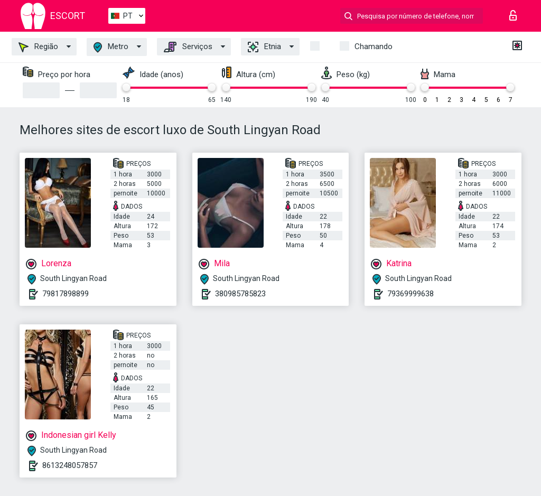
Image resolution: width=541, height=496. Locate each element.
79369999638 (410, 293)
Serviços (188, 47)
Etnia (264, 47)
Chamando (374, 46)
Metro (111, 47)
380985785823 (240, 293)
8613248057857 (69, 465)
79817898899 (65, 293)
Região (38, 47)
